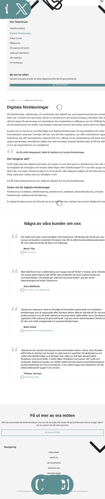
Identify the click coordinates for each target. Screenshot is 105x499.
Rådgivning (15, 43)
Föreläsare (54, 452)
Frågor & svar (16, 38)
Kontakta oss (54, 468)
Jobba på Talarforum (19, 53)
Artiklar (54, 458)
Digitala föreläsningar (20, 33)
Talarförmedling (17, 28)
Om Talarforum (54, 463)
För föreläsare (16, 62)
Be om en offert (52, 432)
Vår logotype (16, 58)
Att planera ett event (19, 48)
